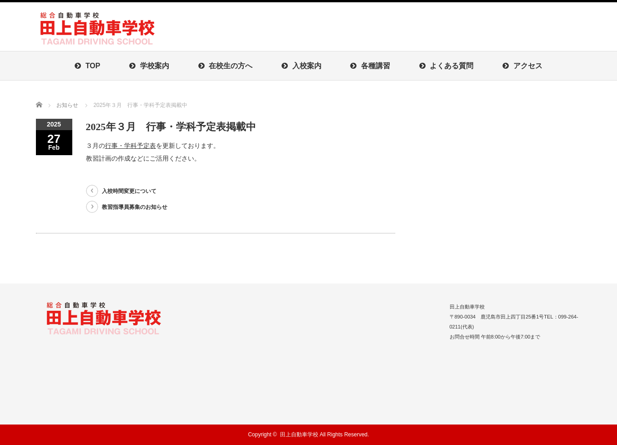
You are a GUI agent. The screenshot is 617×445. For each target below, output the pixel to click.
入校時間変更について (129, 191)
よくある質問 (446, 66)
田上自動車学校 (299, 434)
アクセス (522, 66)
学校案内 (149, 66)
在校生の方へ (225, 66)
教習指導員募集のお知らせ (134, 207)
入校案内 (301, 66)
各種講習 (370, 66)
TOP (87, 66)
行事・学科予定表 (130, 145)
